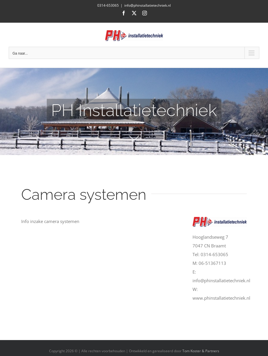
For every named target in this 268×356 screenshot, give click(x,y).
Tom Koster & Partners (200, 350)
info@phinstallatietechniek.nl (147, 5)
